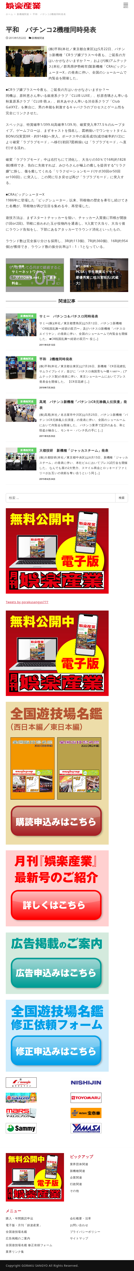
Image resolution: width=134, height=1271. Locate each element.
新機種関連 (38, 38)
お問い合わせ (79, 1225)
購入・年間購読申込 (19, 1218)
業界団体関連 (79, 1164)
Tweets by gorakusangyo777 (27, 602)
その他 (74, 1191)
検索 (122, 498)
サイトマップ (79, 1238)
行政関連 (76, 1184)
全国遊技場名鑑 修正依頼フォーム (29, 1245)
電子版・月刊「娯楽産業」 (24, 1225)
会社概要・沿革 (80, 1218)
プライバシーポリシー (85, 1232)
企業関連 (76, 1177)
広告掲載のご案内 (18, 1238)
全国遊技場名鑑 (16, 1232)
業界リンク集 (15, 1252)
